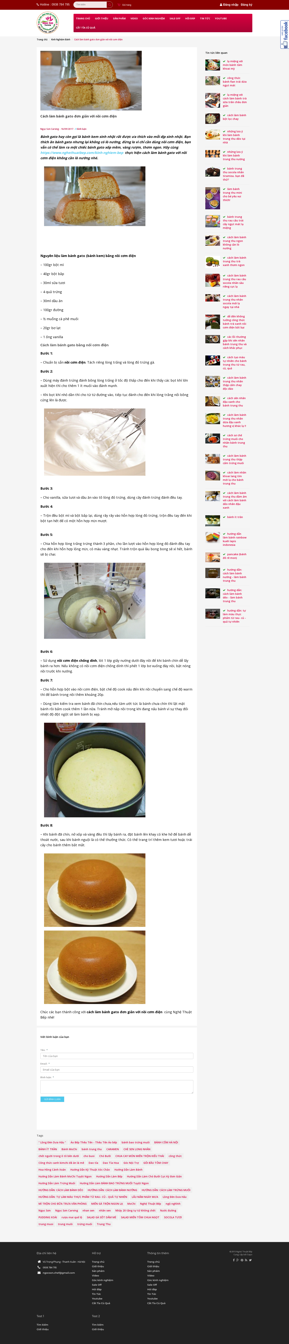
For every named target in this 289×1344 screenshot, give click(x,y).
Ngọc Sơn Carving (66, 1210)
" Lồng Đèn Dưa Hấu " (52, 1142)
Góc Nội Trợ (131, 1163)
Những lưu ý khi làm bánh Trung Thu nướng (234, 155)
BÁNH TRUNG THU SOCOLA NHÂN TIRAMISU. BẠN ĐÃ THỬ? (233, 174)
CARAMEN (112, 1149)
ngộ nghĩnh (173, 1203)
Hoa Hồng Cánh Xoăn (52, 1169)
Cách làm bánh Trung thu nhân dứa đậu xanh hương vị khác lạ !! (234, 420)
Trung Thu (104, 1224)
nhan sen (88, 1210)
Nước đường (168, 1210)
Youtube (221, 18)
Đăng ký (246, 4)
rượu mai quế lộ (72, 1217)
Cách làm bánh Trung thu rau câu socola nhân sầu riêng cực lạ (234, 281)
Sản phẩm (119, 18)
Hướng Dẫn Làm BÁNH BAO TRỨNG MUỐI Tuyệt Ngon (114, 1183)
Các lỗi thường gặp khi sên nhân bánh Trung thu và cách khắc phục (235, 342)
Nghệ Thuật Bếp (150, 1203)
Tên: (44, 1050)
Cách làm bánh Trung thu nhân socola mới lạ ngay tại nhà (234, 301)
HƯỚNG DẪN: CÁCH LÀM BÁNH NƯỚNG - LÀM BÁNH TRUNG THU (234, 575)
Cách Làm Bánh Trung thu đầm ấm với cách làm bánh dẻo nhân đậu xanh (235, 500)
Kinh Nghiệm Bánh (60, 39)
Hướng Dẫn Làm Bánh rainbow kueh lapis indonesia (234, 539)
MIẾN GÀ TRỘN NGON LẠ (107, 1203)
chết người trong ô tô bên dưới (59, 1156)
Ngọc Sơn (45, 1210)
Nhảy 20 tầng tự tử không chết (135, 1210)
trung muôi (65, 1224)
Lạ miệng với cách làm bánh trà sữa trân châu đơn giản (235, 100)
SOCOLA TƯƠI (173, 1217)
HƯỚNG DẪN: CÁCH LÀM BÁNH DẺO (61, 1190)
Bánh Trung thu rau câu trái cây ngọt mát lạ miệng (233, 222)
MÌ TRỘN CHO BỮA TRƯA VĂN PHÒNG (63, 1203)
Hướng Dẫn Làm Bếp (109, 1176)
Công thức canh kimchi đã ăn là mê (61, 1163)
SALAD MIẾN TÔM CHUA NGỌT (140, 1217)
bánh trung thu (92, 1149)
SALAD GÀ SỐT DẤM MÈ (101, 1217)
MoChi (131, 1203)
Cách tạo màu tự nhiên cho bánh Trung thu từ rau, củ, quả (235, 362)
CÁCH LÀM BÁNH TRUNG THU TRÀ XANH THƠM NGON (234, 261)
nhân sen (105, 1210)
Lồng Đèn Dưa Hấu (175, 1197)
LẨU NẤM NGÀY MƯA (145, 1197)
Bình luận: (47, 1077)
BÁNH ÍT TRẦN (48, 1149)
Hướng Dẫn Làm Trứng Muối (57, 1183)
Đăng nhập (230, 4)
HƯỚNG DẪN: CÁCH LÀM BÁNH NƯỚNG (112, 1190)
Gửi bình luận (52, 1099)
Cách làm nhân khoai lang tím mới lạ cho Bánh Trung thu (234, 478)
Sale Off (175, 18)
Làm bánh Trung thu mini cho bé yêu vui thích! (232, 194)
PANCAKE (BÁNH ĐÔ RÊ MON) (234, 556)
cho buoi (89, 1156)
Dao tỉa (93, 1163)
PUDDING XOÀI (48, 1217)
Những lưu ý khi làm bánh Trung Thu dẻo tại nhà (234, 137)
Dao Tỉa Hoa (111, 1163)
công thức (175, 1156)
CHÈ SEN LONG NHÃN (136, 1149)
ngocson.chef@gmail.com (59, 1272)
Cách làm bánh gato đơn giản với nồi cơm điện (78, 116)
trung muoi (46, 1224)
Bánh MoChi (69, 1149)
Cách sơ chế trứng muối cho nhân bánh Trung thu (234, 441)
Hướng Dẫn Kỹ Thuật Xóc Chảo (90, 1169)
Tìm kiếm (42, 1324)
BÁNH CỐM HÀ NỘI (166, 1142)
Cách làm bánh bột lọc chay (234, 117)
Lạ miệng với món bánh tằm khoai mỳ (233, 64)
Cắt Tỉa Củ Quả (85, 27)
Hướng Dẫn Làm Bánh (128, 1169)
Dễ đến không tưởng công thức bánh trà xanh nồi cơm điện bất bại (234, 322)
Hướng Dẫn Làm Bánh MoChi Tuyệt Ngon (65, 1176)
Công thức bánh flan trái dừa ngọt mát (235, 81)
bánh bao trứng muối (136, 1142)
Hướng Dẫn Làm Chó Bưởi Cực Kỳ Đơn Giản (154, 1176)
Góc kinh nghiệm (154, 18)
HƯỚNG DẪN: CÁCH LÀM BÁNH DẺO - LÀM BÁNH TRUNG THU (233, 595)
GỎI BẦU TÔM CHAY (155, 1163)
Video (134, 18)
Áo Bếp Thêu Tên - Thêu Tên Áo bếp (94, 1142)
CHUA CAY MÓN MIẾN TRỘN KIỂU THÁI (139, 1156)
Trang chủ (83, 18)
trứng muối (84, 1224)
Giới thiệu (101, 18)
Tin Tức (205, 18)
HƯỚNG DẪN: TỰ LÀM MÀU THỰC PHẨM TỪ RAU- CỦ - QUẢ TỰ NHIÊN (83, 1197)
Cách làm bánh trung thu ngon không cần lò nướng (234, 242)
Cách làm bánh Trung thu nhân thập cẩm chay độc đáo (234, 383)
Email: (45, 1063)
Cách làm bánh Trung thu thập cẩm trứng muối (234, 459)
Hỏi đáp (190, 18)
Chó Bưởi (105, 1156)
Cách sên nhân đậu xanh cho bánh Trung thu (234, 401)
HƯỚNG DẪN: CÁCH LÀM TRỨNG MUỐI (166, 1190)
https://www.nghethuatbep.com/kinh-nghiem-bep (81, 152)
